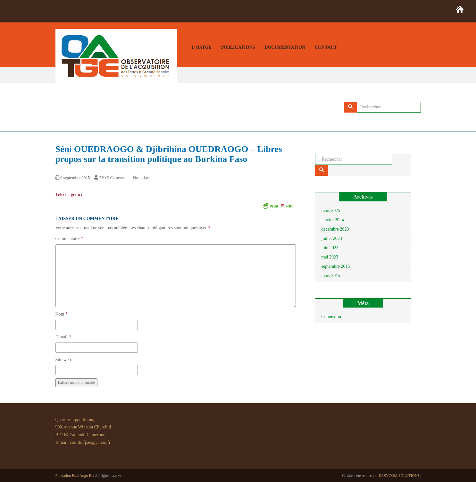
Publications (238, 47)
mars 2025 (331, 210)
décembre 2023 (335, 229)
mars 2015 (331, 275)
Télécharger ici (68, 194)
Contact (326, 47)
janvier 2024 (333, 219)
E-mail (63, 336)
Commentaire (69, 238)
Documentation (284, 47)
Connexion (331, 316)
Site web (63, 359)
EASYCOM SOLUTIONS (399, 475)
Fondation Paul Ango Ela (74, 475)
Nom (61, 314)
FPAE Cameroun (113, 177)
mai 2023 (330, 257)
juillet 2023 (332, 238)
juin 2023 (330, 247)
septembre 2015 (336, 266)
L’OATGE (202, 47)
